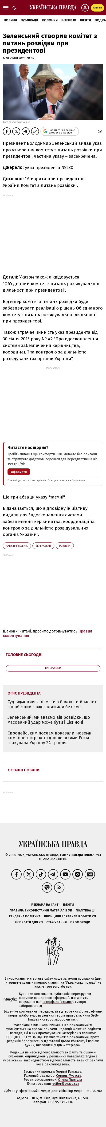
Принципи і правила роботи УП (70, 916)
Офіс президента (16, 545)
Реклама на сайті (45, 904)
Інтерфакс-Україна (57, 1002)
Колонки (50, 20)
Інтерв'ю (68, 20)
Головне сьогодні (24, 654)
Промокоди (80, 922)
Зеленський (43, 545)
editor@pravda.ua (65, 1084)
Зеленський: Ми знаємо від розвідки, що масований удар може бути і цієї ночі (49, 720)
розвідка (64, 545)
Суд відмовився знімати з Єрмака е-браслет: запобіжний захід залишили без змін (53, 704)
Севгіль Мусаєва (68, 1076)
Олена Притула (70, 1080)
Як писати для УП (29, 922)
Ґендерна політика (24, 916)
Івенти (85, 20)
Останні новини (23, 770)
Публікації (29, 20)
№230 (67, 167)
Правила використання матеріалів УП (41, 910)
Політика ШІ (85, 910)
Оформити (19, 472)
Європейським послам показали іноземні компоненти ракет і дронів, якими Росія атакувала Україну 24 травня (50, 737)
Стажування (56, 922)
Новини (10, 20)
